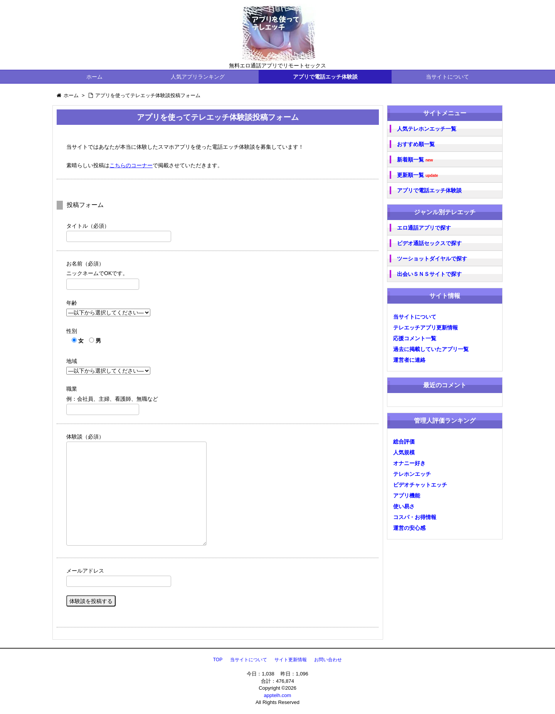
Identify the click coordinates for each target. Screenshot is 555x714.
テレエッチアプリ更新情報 (425, 327)
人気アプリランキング (198, 77)
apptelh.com (277, 695)
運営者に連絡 (409, 360)
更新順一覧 (417, 175)
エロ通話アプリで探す (424, 227)
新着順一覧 (415, 160)
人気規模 (404, 452)
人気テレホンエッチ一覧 (426, 128)
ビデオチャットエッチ (420, 485)
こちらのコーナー (131, 165)
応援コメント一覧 (414, 338)
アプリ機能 (406, 495)
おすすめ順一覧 (416, 144)
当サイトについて (447, 77)
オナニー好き (409, 463)
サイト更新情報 (290, 659)
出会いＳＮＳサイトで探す (429, 274)
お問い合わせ (328, 659)
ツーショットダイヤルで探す (432, 258)
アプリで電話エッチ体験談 (325, 77)
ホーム (94, 77)
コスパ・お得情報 (414, 517)
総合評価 (404, 441)
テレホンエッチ (412, 474)
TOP (217, 659)
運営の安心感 (409, 528)
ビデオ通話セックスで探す (429, 243)
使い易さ (404, 506)
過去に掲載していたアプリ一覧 (431, 349)
